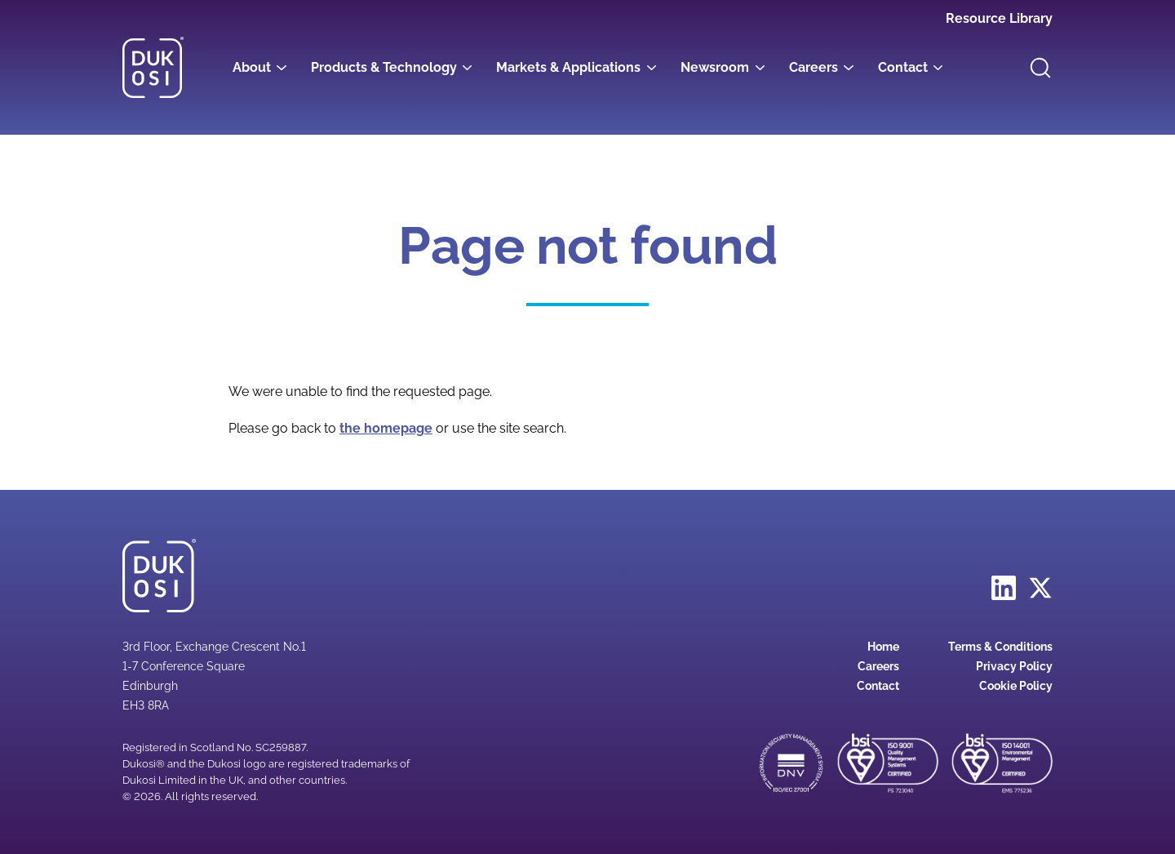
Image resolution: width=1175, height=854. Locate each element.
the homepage (385, 428)
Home (883, 646)
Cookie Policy (1016, 685)
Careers (813, 67)
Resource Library (999, 18)
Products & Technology (384, 67)
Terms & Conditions (1000, 646)
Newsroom (715, 67)
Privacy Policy (1014, 666)
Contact (903, 67)
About (252, 67)
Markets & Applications (568, 67)
